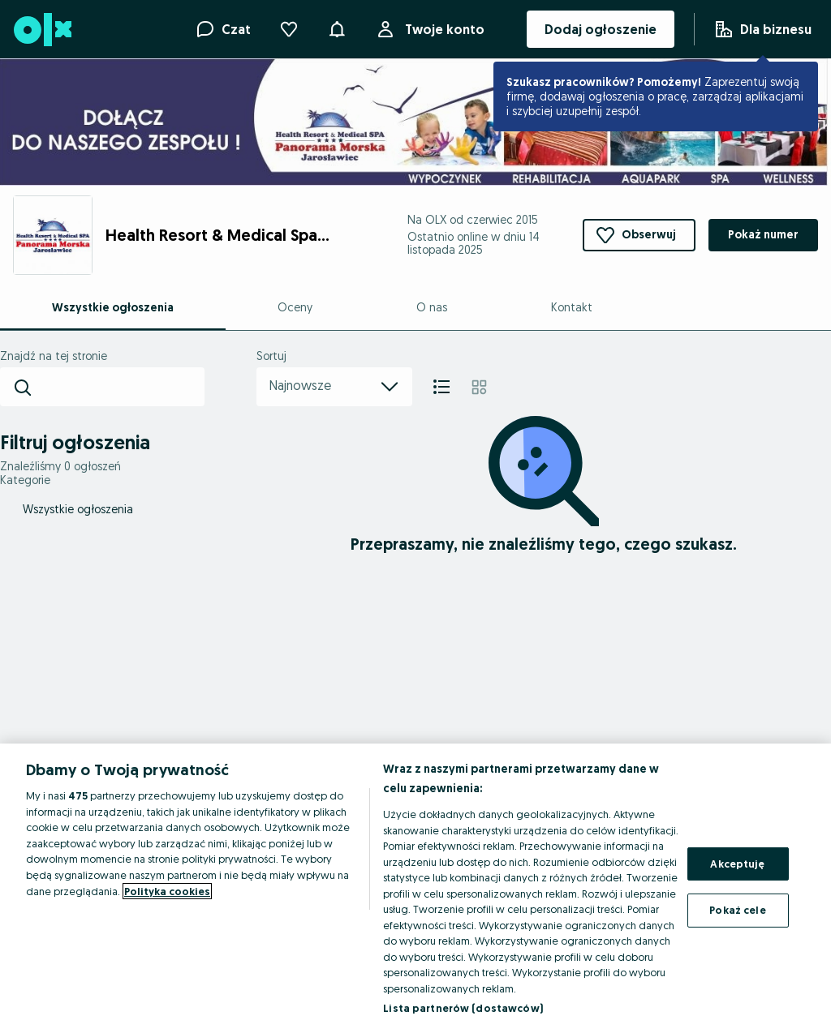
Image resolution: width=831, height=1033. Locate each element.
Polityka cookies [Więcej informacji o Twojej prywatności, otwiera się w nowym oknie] (167, 891)
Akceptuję (737, 863)
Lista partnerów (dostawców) (463, 1007)
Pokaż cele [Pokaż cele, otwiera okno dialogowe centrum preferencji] (737, 909)
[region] (415, 888)
